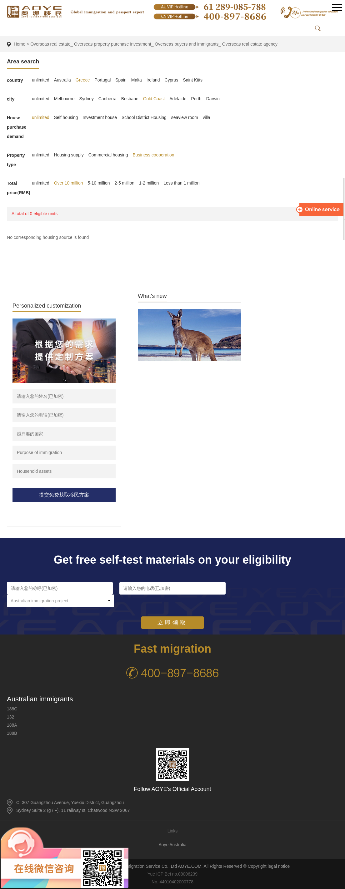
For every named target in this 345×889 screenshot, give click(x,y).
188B (12, 733)
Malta (137, 79)
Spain (121, 79)
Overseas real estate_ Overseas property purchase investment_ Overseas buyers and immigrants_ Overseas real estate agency (154, 44)
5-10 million (99, 182)
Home (19, 44)
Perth (197, 98)
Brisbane (130, 98)
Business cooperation (154, 154)
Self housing (66, 117)
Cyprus (172, 79)
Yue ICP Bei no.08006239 (173, 874)
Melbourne (64, 98)
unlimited (40, 79)
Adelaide (179, 98)
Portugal (103, 79)
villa (207, 117)
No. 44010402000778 (173, 881)
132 (10, 716)
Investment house (100, 117)
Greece (83, 79)
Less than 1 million (182, 182)
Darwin (214, 98)
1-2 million (150, 182)
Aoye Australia (172, 844)
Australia (62, 79)
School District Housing (145, 117)
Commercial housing (109, 154)
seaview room (185, 117)
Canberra (108, 98)
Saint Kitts (193, 79)
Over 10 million (68, 182)
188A (12, 725)
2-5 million (125, 182)
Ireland (154, 79)
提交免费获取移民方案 (64, 494)
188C (12, 708)
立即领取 (173, 610)
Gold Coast (155, 98)
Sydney (86, 98)
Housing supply (69, 154)
